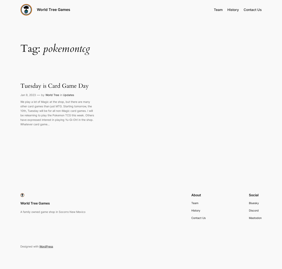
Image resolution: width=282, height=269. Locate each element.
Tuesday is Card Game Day (54, 86)
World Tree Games (53, 9)
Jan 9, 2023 (28, 95)
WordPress (46, 246)
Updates (68, 95)
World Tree (52, 95)
